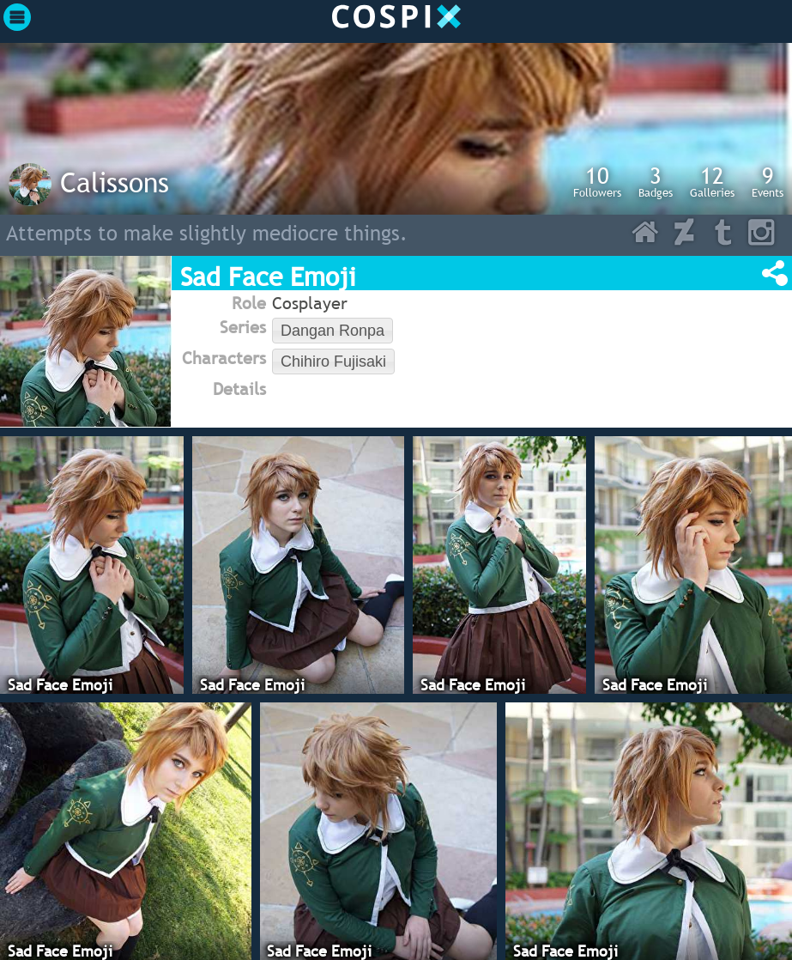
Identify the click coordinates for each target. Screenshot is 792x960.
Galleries (712, 181)
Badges (655, 181)
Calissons (114, 182)
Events (767, 181)
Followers (597, 181)
